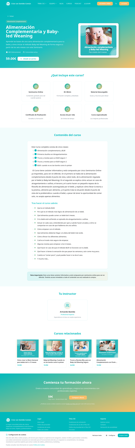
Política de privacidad (43, 425)
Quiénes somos (105, 422)
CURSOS (69, 4)
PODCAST (78, 4)
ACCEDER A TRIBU (104, 3)
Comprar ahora (78, 397)
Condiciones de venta (43, 427)
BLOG (61, 4)
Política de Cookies (39, 445)
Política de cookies (42, 430)
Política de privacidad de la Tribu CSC (80, 427)
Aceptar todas (123, 435)
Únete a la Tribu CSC (72, 404)
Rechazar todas (97, 435)
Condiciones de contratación (77, 422)
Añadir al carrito (28, 59)
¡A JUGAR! (87, 4)
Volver (10, 16)
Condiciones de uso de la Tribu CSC (79, 425)
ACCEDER (124, 3)
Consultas (72, 430)
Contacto (103, 425)
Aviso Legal (40, 422)
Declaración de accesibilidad (108, 427)
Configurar (110, 435)
